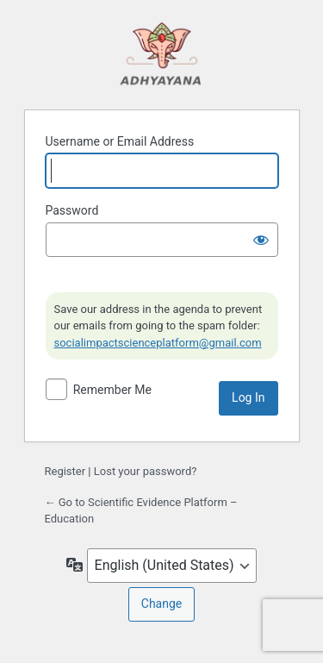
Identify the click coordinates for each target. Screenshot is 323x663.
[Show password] (261, 239)
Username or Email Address (120, 141)
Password (72, 210)
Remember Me (112, 390)
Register (65, 471)
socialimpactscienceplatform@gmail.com (158, 342)
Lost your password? (145, 471)
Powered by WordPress (162, 52)
